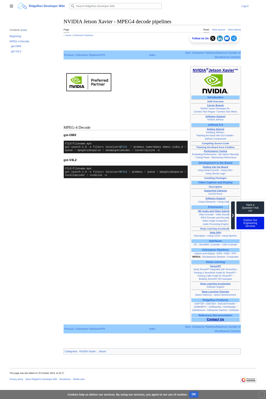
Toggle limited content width (262, 396)
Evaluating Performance (204, 154)
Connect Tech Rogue (204, 111)
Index (152, 55)
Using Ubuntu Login (215, 173)
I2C (195, 244)
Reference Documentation (215, 315)
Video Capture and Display (215, 182)
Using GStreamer (207, 202)
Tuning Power (203, 157)
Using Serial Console (208, 170)
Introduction (215, 97)
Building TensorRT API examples (215, 279)
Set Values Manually (228, 154)
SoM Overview (215, 101)
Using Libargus (225, 202)
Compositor (233, 257)
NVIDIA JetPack (215, 119)
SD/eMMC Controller (209, 244)
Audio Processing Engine (215, 224)
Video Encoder (206, 214)
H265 (226, 253)
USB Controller (229, 244)
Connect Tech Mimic (227, 111)
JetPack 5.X (215, 124)
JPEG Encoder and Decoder (215, 217)
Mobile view (79, 379)
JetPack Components (215, 139)
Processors (215, 207)
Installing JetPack (215, 132)
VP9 (233, 253)
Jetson (102, 351)
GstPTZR (199, 303)
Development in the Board (215, 162)
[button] (11, 6)
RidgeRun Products (215, 300)
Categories (71, 351)
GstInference (198, 310)
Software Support (215, 287)
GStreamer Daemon (217, 310)
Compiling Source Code (215, 143)
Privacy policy (16, 379)
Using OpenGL (229, 235)
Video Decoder (223, 214)
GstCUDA (211, 303)
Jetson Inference (203, 295)
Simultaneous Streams (213, 257)
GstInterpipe (229, 307)
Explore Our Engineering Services (250, 223)
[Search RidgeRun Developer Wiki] (115, 6)
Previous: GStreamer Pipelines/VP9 (84, 55)
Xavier (68, 35)
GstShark (234, 310)
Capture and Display (204, 253)
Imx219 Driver (215, 194)
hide (23, 30)
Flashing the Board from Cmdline (215, 147)
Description (215, 186)
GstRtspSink (215, 307)
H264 (219, 253)
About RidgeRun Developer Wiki (41, 379)
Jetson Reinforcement (225, 295)
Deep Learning (215, 262)
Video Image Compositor (214, 221)
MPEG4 (196, 257)
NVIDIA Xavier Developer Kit (214, 108)
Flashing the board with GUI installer (215, 135)
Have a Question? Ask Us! (250, 207)
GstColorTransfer (226, 303)
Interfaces (215, 240)
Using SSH (227, 170)
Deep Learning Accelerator (215, 228)
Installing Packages (215, 178)
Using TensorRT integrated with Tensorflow (214, 269)
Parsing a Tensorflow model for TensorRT (215, 272)
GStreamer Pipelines (83, 35)
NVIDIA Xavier (87, 351)
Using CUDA (214, 235)
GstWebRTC (200, 307)
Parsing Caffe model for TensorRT (215, 276)
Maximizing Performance (224, 157)
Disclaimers (65, 379)
